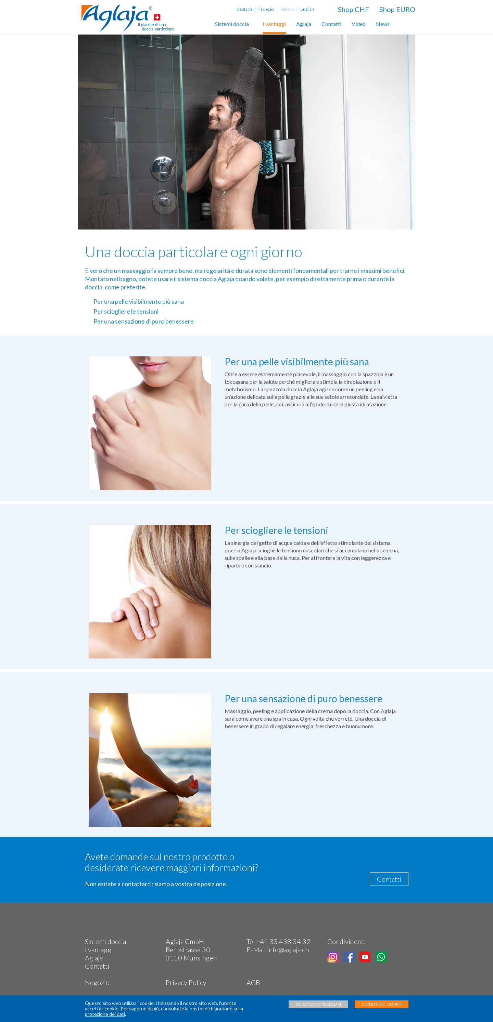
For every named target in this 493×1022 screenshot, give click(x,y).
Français (266, 9)
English (307, 9)
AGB (253, 982)
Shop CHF (353, 9)
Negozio (97, 982)
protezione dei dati (105, 1014)
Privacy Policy (186, 982)
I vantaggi (274, 24)
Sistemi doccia (232, 24)
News (383, 24)
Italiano (287, 9)
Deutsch (245, 9)
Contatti (331, 24)
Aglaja (303, 24)
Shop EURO (397, 9)
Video (359, 24)
